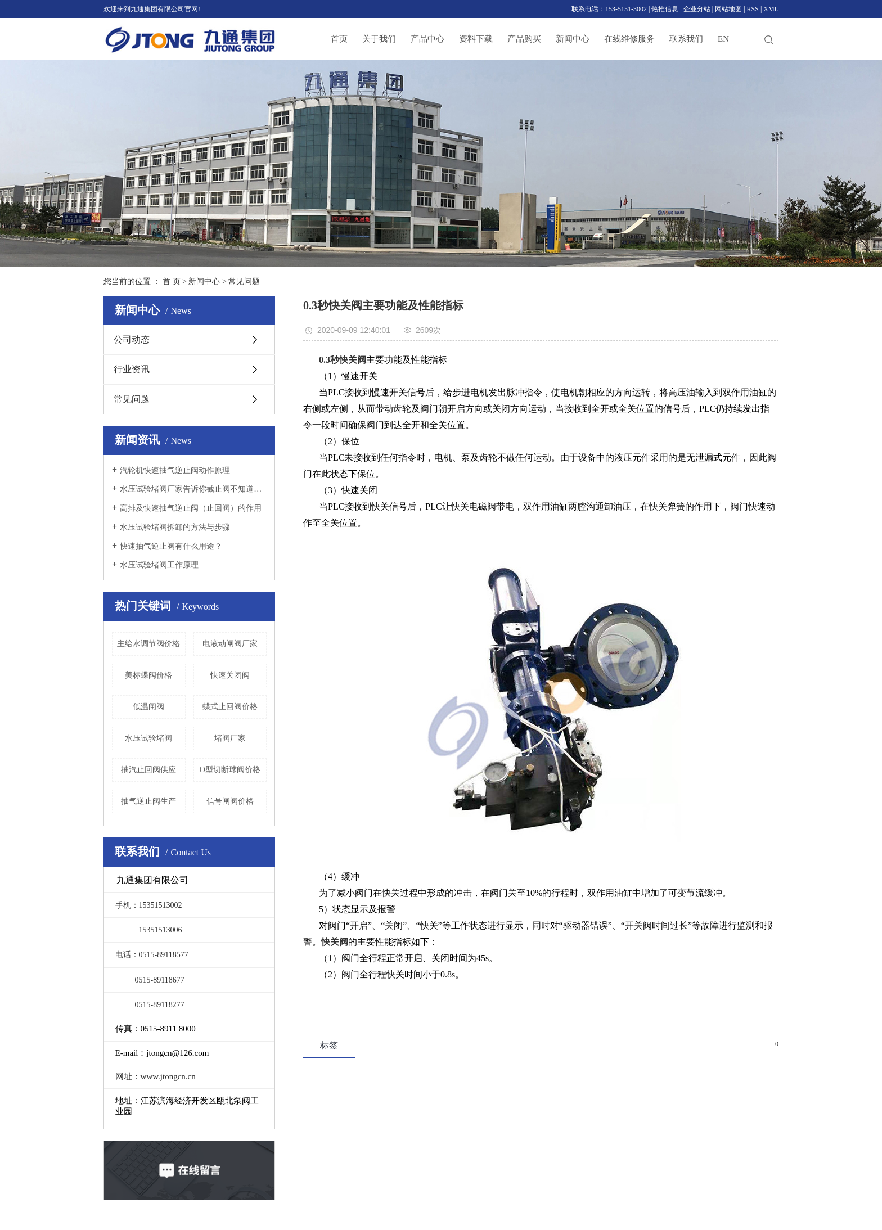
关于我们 (379, 38)
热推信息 (664, 9)
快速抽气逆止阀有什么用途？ (171, 546)
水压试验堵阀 (148, 738)
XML (770, 9)
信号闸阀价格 (230, 801)
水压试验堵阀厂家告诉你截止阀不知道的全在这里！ (193, 489)
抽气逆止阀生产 (148, 801)
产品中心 (427, 38)
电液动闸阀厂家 (230, 643)
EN (723, 38)
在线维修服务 (629, 38)
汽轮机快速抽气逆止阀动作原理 (175, 470)
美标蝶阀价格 (148, 675)
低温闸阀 (148, 706)
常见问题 (244, 281)
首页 (339, 38)
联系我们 (686, 38)
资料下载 (476, 38)
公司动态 (132, 339)
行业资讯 (132, 369)
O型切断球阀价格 (230, 769)
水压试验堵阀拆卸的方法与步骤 (175, 527)
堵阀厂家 (230, 738)
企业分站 (696, 9)
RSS (753, 9)
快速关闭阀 (230, 675)
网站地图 (728, 9)
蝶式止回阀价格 (230, 706)
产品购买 (524, 38)
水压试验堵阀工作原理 (159, 565)
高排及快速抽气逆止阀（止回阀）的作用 (191, 508)
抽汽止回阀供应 (148, 769)
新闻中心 (573, 38)
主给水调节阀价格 (148, 643)
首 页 (172, 281)
